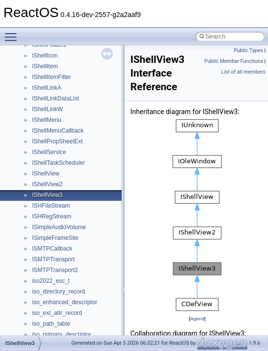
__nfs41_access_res (59, 240)
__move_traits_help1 (59, 155)
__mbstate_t (48, 47)
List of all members (243, 72)
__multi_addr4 (50, 176)
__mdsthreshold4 (54, 58)
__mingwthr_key (53, 80)
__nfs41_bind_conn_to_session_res (78, 262)
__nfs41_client (51, 305)
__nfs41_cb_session (58, 283)
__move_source (52, 101)
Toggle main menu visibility (13, 33)
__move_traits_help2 (59, 165)
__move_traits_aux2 (58, 133)
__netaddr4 (47, 198)
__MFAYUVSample (57, 69)
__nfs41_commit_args (60, 315)
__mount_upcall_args (60, 90)
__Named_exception (59, 187)
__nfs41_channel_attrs (61, 294)
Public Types (248, 50)
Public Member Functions (233, 61)
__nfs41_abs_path (56, 219)
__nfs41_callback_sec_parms (70, 273)
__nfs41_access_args (60, 230)
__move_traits (50, 112)
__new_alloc (48, 208)
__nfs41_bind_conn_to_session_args (80, 251)
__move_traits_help (57, 144)
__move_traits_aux (56, 122)
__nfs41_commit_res (59, 326)
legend (197, 318)
